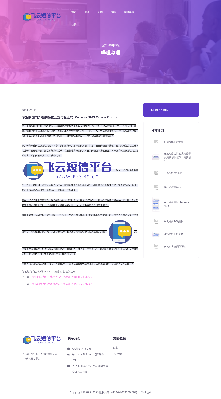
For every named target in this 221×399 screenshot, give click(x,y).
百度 (115, 347)
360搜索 (118, 354)
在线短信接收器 (173, 187)
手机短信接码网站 (174, 173)
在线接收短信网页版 (175, 246)
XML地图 (146, 392)
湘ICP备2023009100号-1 (125, 392)
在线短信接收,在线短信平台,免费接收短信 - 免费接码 (177, 157)
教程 (87, 12)
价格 (113, 12)
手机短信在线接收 (174, 221)
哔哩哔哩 (129, 12)
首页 (74, 12)
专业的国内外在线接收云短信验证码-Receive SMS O (62, 277)
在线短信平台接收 (174, 234)
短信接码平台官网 (174, 142)
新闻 (100, 12)
